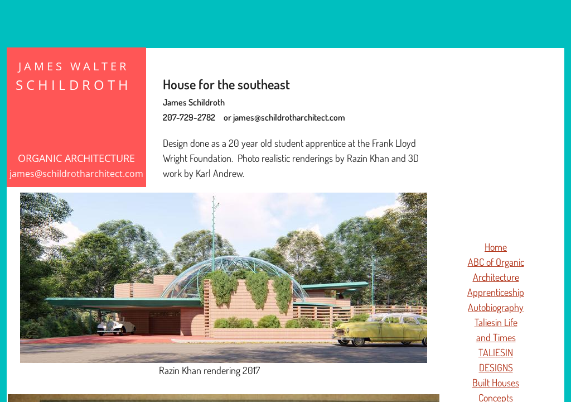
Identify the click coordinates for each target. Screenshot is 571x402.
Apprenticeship (495, 292)
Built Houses (495, 382)
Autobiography (496, 307)
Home (496, 247)
